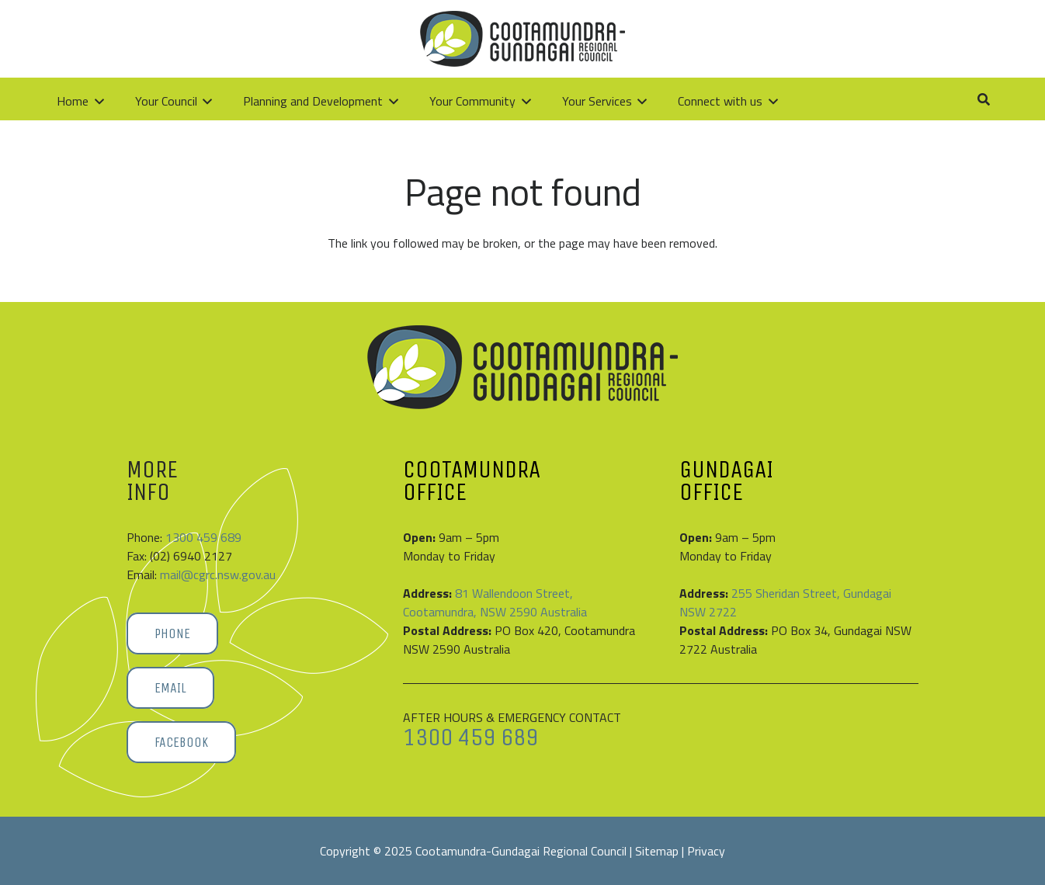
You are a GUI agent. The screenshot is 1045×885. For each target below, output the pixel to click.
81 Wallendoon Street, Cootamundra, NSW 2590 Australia (495, 602)
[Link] (929, 38)
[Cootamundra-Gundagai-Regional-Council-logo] (156, 39)
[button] (964, 38)
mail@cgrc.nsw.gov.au (218, 574)
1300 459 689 (203, 537)
